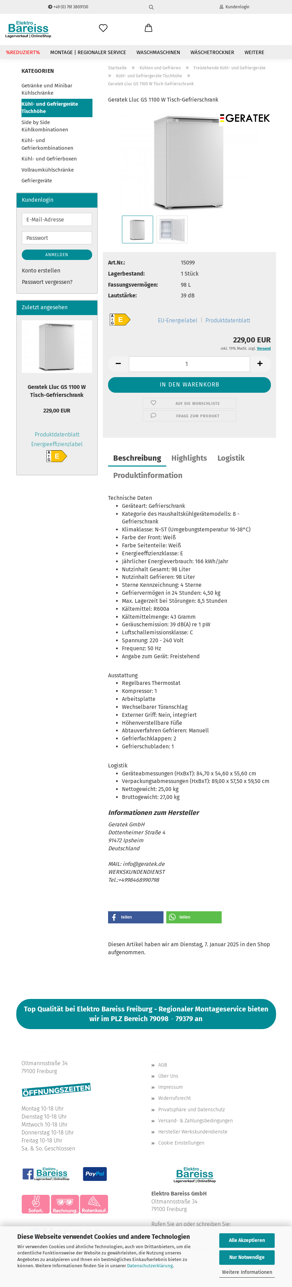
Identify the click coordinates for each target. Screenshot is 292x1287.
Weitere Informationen (247, 1272)
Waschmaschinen (158, 52)
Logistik (231, 458)
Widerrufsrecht (174, 1098)
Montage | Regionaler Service (88, 52)
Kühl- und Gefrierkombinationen (47, 144)
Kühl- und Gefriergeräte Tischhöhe (49, 107)
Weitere (254, 52)
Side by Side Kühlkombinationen (44, 126)
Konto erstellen (41, 270)
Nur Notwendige (247, 1257)
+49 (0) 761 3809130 (68, 7)
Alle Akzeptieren (247, 1240)
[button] (148, 28)
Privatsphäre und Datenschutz (191, 1110)
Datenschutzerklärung (150, 1265)
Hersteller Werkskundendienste (193, 1132)
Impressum (170, 1087)
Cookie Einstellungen (181, 1143)
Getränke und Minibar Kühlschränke (46, 89)
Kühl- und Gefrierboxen (49, 159)
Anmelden (56, 254)
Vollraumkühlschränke (47, 170)
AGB (162, 1065)
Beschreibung (137, 458)
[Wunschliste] (103, 28)
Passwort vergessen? (47, 282)
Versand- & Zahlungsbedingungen (195, 1121)
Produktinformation (148, 475)
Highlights (189, 458)
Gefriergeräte (36, 180)
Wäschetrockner (212, 52)
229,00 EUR (56, 410)
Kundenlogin (234, 7)
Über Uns (168, 1076)
